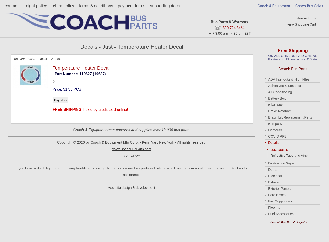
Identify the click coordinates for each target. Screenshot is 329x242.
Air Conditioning (280, 92)
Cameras (275, 130)
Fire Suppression (281, 201)
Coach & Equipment (273, 6)
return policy (62, 6)
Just (58, 58)
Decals (273, 143)
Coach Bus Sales (309, 6)
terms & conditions (96, 6)
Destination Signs (281, 163)
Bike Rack (275, 105)
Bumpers (275, 124)
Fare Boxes (277, 195)
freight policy (35, 6)
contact (11, 6)
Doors (272, 169)
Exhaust (274, 182)
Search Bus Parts (293, 69)
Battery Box (277, 98)
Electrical (275, 176)
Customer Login (304, 18)
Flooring (274, 207)
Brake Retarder (279, 111)
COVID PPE (277, 136)
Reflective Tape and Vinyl (289, 155)
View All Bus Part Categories (289, 222)
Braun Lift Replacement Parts (290, 117)
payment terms (131, 6)
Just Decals (279, 150)
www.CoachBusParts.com (131, 149)
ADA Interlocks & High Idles (288, 79)
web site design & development (131, 188)
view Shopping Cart (301, 24)
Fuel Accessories (281, 214)
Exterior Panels (279, 188)
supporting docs (165, 6)
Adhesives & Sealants (284, 86)
